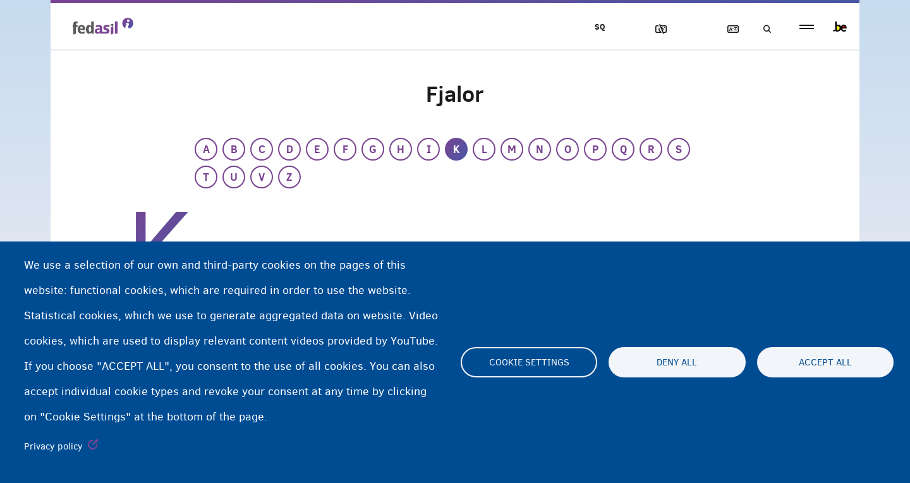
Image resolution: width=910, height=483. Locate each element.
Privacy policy (53, 446)
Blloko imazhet (655, 29)
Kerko (763, 29)
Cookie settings (529, 362)
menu (806, 27)
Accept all (825, 362)
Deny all (677, 362)
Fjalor (727, 29)
